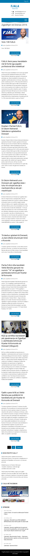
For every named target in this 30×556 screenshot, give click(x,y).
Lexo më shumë (15, 53)
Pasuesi (19, 447)
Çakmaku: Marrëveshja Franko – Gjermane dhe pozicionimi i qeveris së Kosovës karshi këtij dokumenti (16, 538)
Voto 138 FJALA (8, 42)
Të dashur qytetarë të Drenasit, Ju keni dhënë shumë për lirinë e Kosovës (15, 238)
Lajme (4, 45)
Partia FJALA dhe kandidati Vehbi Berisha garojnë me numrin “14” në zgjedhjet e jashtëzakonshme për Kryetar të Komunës (14, 270)
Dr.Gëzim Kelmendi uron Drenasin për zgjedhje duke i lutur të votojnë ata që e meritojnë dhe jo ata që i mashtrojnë (13, 185)
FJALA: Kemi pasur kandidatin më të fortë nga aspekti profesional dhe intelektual (14, 64)
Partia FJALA (15, 8)
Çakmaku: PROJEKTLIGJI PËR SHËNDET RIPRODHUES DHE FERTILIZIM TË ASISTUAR (16, 520)
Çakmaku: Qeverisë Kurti (10, 545)
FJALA (15, 6)
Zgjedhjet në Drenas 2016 (12, 45)
